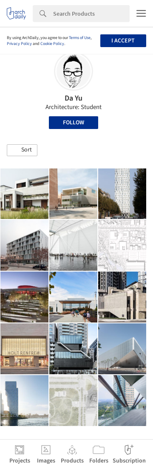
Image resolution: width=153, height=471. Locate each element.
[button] (22, 150)
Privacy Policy (19, 44)
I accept (123, 40)
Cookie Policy (52, 44)
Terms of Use (80, 38)
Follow (73, 122)
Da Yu (73, 98)
